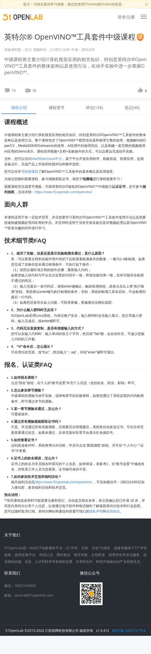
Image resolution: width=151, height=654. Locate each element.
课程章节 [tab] (57, 107)
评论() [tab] (94, 107)
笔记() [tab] (132, 107)
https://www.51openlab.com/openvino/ (63, 192)
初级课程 (31, 172)
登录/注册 (126, 17)
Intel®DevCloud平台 (46, 159)
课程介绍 (19, 107)
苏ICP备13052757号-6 (129, 630)
